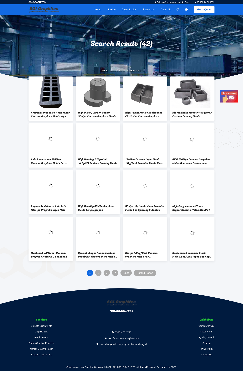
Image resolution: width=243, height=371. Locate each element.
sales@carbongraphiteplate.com (173, 2)
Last (126, 272)
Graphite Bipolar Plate (41, 326)
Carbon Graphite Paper (41, 349)
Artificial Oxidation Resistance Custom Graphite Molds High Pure (50, 114)
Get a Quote (204, 9)
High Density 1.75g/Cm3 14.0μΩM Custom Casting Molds (97, 161)
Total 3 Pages (145, 272)
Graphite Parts (41, 337)
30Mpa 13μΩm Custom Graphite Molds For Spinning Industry (144, 208)
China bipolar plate (75, 367)
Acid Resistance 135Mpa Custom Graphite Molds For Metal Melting (48, 161)
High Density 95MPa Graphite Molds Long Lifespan (96, 208)
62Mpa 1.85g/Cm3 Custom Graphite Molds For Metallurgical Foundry (141, 255)
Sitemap (206, 343)
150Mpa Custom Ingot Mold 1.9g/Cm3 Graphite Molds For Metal (143, 161)
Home (98, 9)
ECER (174, 367)
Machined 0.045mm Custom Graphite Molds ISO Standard (49, 255)
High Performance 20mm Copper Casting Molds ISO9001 (191, 208)
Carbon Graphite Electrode (41, 343)
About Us (166, 9)
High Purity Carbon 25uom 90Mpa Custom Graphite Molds (97, 114)
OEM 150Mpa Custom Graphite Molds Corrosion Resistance (191, 161)
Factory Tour (206, 331)
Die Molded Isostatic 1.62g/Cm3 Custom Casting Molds (192, 114)
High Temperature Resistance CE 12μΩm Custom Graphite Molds (143, 114)
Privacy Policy (206, 349)
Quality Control (206, 337)
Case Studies (129, 9)
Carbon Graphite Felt (41, 354)
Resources (149, 9)
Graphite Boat (41, 331)
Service (111, 9)
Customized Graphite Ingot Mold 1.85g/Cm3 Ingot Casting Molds (191, 255)
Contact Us (206, 354)
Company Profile (207, 326)
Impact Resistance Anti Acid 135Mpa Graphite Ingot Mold (48, 208)
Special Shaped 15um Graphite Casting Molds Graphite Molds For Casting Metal (96, 255)
